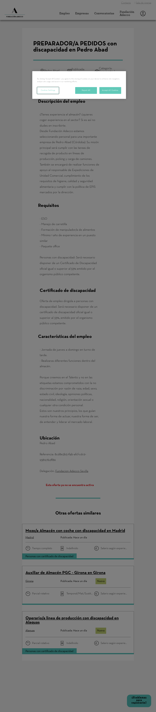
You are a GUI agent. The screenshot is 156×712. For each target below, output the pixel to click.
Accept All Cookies (110, 90)
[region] (79, 85)
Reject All (86, 90)
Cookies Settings (48, 90)
